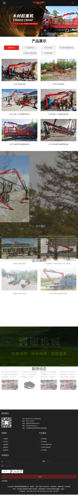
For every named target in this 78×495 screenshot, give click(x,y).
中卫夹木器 (48, 48)
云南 (34, 491)
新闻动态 (5, 447)
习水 (54, 491)
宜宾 (44, 491)
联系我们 (5, 450)
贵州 (31, 491)
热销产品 (11, 48)
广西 (37, 491)
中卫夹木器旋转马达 (66, 48)
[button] (36, 34)
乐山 (47, 491)
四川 (28, 491)
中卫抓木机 (30, 48)
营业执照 (67, 487)
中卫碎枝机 (48, 53)
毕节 (57, 491)
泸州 (41, 491)
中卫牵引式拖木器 (29, 53)
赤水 (50, 491)
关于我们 (5, 442)
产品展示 (5, 439)
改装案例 (5, 444)
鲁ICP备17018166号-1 (43, 487)
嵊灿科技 (61, 487)
